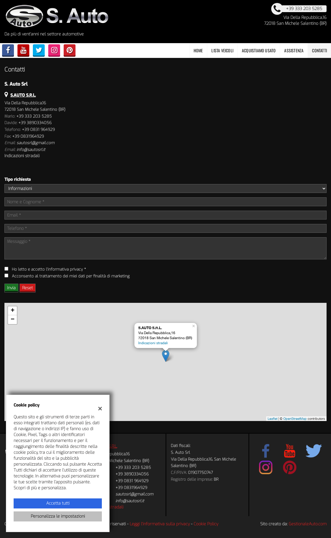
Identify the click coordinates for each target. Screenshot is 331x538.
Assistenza (293, 50)
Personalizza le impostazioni (58, 516)
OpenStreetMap (295, 418)
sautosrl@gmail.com (35, 142)
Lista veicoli (222, 50)
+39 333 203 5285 (34, 116)
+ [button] (13, 310)
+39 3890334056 (35, 122)
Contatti (319, 50)
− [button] (13, 319)
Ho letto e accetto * (49, 269)
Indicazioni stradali (22, 156)
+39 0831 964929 (38, 129)
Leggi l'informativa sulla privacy (160, 524)
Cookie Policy (206, 524)
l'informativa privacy (64, 269)
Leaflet (272, 418)
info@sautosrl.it (31, 149)
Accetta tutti (58, 503)
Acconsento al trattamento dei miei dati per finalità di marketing (71, 276)
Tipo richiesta (17, 179)
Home (198, 50)
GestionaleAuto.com (308, 524)
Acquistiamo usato (259, 50)
